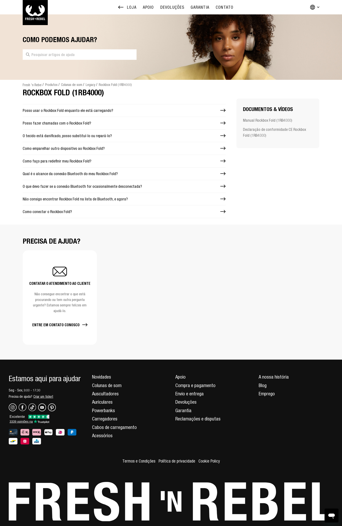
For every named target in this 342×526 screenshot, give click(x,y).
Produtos (51, 85)
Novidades (101, 377)
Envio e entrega (189, 393)
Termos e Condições (138, 461)
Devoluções (186, 402)
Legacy (90, 85)
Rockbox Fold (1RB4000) (115, 85)
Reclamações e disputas (198, 419)
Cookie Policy (209, 461)
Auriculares (102, 402)
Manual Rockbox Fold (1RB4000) (267, 120)
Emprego (267, 393)
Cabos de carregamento (114, 427)
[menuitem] (148, 7)
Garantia (183, 410)
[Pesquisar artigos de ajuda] (80, 55)
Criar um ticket (43, 396)
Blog (263, 385)
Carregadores (104, 419)
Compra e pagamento (195, 385)
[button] (60, 297)
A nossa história (274, 377)
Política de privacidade (177, 461)
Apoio (180, 377)
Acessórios (102, 435)
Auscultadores (105, 393)
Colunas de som (71, 85)
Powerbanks (103, 410)
